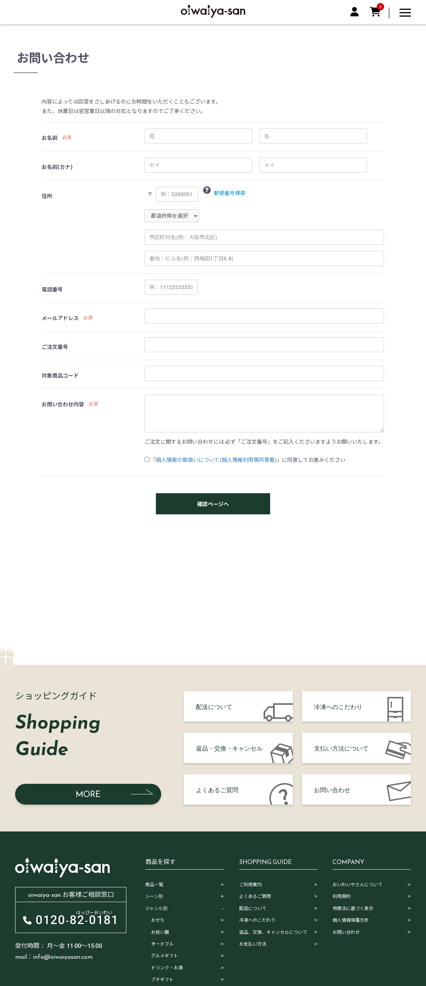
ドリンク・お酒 (167, 968)
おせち (158, 920)
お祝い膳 (160, 932)
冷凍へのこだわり (338, 706)
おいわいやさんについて (357, 884)
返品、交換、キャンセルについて (273, 932)
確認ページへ (213, 504)
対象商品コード (60, 376)
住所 (47, 196)
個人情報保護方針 (351, 920)
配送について (214, 706)
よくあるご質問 (217, 789)
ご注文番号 (55, 347)
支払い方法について (341, 748)
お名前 (50, 138)
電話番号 (52, 289)
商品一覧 (154, 884)
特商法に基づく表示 (353, 908)
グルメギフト (164, 955)
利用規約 (342, 896)
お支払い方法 (252, 944)
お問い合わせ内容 (63, 404)
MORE (88, 794)
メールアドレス (60, 318)
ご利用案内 (250, 884)
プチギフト (162, 979)
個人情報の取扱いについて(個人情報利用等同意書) (216, 460)
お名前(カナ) (57, 167)
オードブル (162, 944)
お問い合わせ (332, 789)
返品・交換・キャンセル (229, 748)
